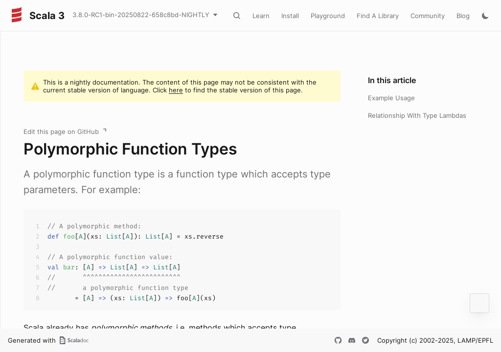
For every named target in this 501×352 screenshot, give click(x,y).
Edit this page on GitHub (61, 131)
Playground (328, 16)
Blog (463, 16)
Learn (261, 16)
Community (427, 16)
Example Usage (391, 98)
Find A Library (378, 16)
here (176, 90)
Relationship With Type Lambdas (417, 115)
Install (290, 16)
